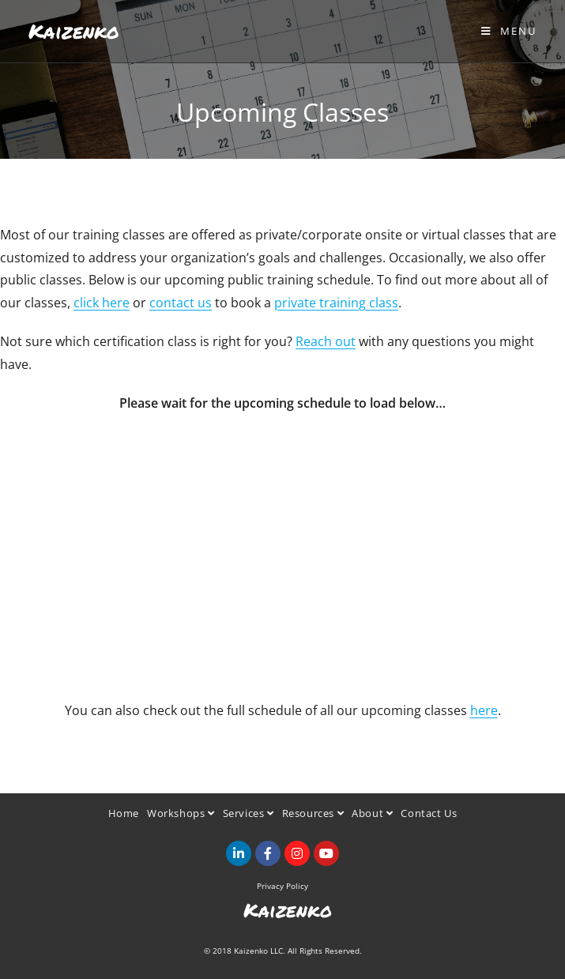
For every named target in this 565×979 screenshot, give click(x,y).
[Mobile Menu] (509, 31)
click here (101, 302)
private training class (336, 302)
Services (248, 813)
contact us (180, 302)
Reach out (326, 341)
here (484, 710)
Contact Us (429, 813)
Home (123, 813)
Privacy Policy (282, 885)
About (372, 813)
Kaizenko (73, 31)
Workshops (181, 813)
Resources (313, 813)
